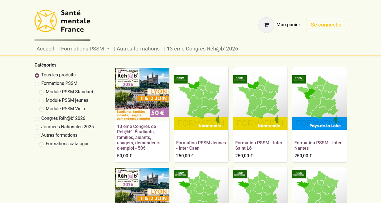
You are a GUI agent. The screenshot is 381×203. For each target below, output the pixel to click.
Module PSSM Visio (65, 108)
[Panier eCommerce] (279, 25)
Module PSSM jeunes (67, 100)
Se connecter (326, 24)
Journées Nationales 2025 (67, 126)
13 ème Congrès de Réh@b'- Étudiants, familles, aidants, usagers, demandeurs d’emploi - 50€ (139, 137)
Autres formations (59, 135)
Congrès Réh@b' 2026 (63, 118)
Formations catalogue (68, 143)
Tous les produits (58, 75)
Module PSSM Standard (69, 91)
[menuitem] (45, 49)
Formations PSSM (59, 83)
